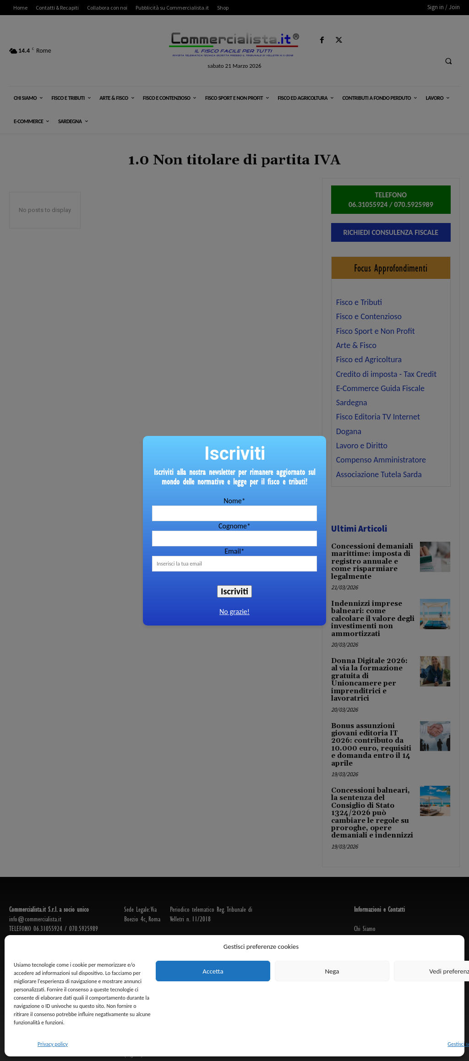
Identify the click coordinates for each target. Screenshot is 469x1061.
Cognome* (234, 526)
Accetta (212, 971)
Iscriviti (234, 591)
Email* (234, 551)
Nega (332, 971)
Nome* (234, 500)
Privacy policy (53, 1044)
